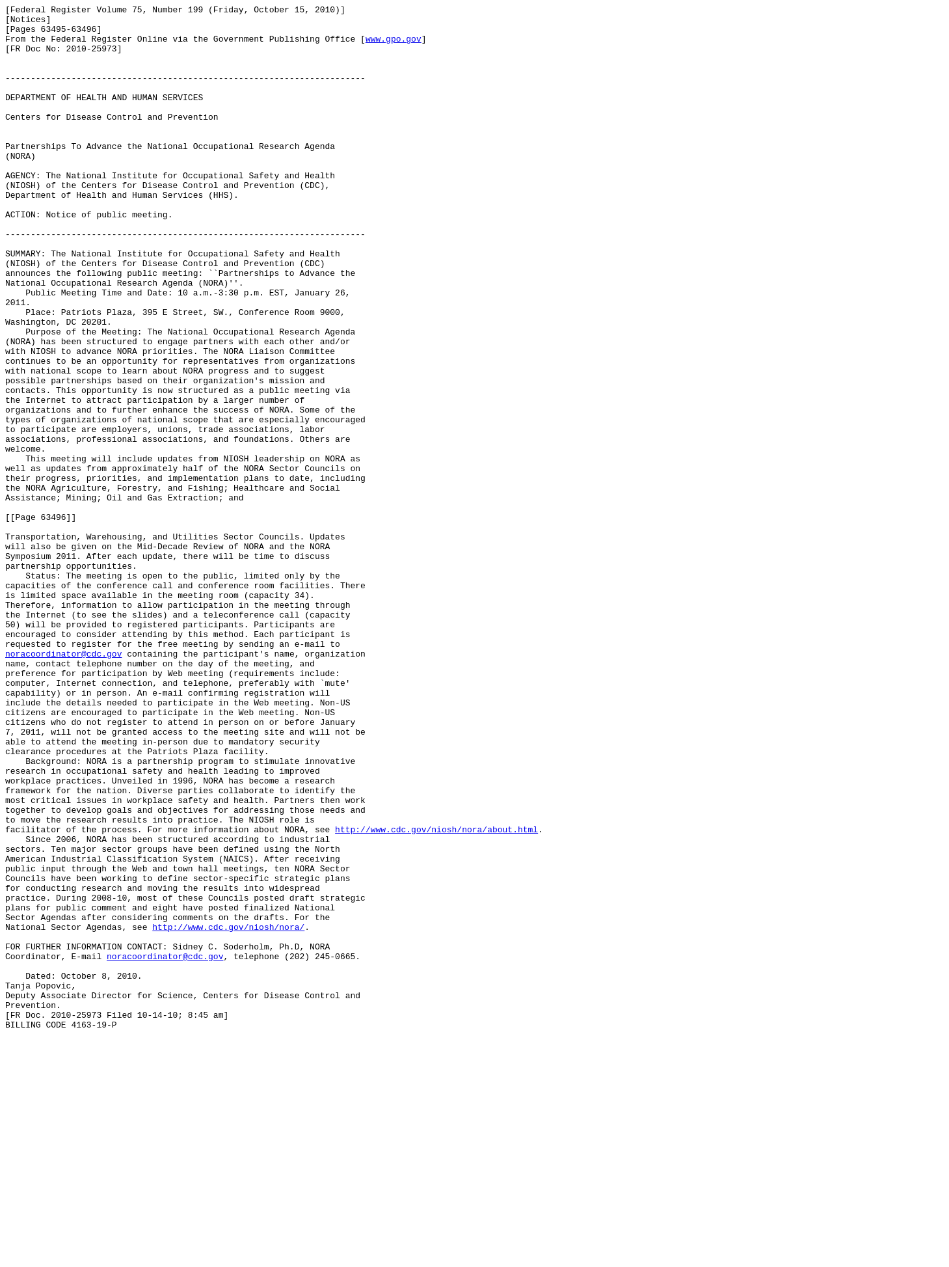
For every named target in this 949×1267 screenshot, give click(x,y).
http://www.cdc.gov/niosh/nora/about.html (436, 995)
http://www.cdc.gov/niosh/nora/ (228, 1112)
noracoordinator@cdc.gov (63, 784)
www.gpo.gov (393, 46)
